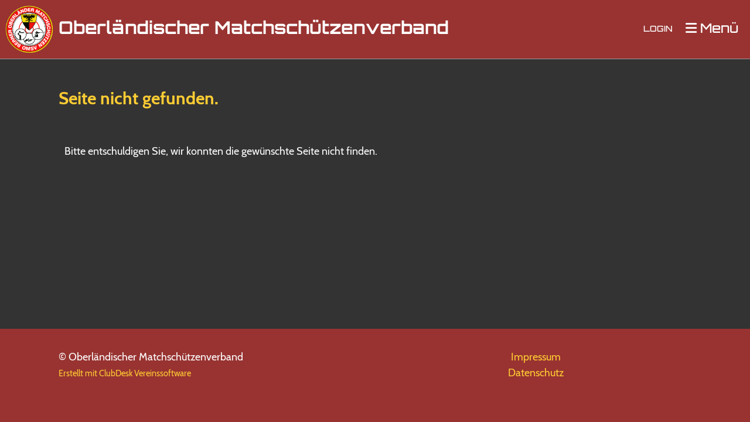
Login (658, 29)
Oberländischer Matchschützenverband (254, 30)
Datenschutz (536, 372)
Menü (712, 29)
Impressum (536, 356)
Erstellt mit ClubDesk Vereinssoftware (125, 373)
